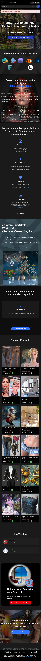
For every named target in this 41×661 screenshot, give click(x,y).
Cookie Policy (8, 658)
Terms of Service (28, 656)
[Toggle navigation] (2, 2)
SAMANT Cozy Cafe (26, 427)
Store (15, 542)
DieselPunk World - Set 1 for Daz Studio (30, 486)
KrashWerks (12, 549)
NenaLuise (37, 284)
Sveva (24, 458)
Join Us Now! (20, 213)
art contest (27, 187)
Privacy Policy (17, 658)
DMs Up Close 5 (6, 398)
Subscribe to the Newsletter (20, 632)
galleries (13, 187)
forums (14, 186)
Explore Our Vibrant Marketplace (20, 37)
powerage (24, 488)
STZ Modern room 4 (26, 398)
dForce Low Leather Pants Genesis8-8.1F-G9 (13, 368)
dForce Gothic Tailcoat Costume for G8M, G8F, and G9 (15, 486)
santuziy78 (25, 399)
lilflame (5, 369)
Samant (24, 429)
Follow (11, 542)
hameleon (5, 429)
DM (4, 399)
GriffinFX (11, 541)
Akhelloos (24, 369)
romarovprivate (6, 488)
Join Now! (30, 247)
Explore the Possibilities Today (20, 602)
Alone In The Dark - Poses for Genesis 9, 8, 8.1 (13, 427)
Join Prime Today (20, 328)
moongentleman (6, 517)
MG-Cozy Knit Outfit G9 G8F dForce (10, 516)
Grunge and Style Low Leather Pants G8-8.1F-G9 (13, 457)
